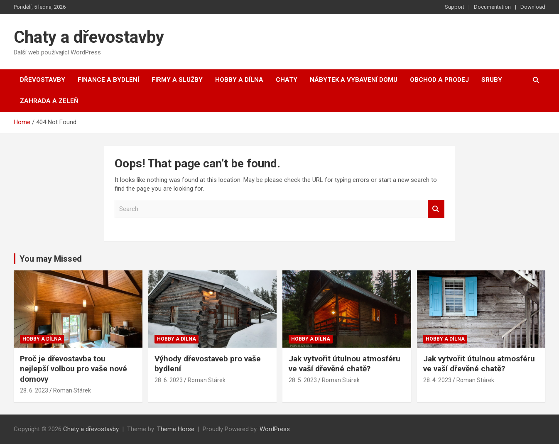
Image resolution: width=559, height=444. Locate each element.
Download (532, 7)
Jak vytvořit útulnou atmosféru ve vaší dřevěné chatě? (344, 364)
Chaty (286, 79)
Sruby (491, 79)
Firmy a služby (177, 79)
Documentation (492, 7)
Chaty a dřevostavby (89, 37)
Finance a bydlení (108, 79)
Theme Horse (175, 429)
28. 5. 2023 (303, 380)
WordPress (275, 429)
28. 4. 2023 (437, 380)
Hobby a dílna (239, 79)
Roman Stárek (72, 390)
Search (436, 209)
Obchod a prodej (439, 79)
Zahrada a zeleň (49, 101)
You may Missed (51, 259)
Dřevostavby (42, 79)
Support (454, 7)
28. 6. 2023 (34, 390)
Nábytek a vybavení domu (353, 79)
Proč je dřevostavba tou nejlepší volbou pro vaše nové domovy (73, 369)
